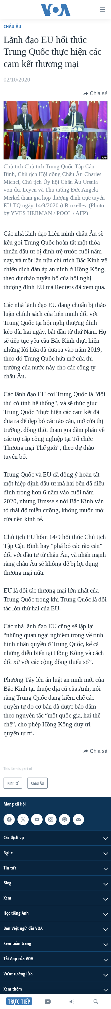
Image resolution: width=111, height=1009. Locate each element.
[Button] (95, 93)
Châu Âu (12, 26)
